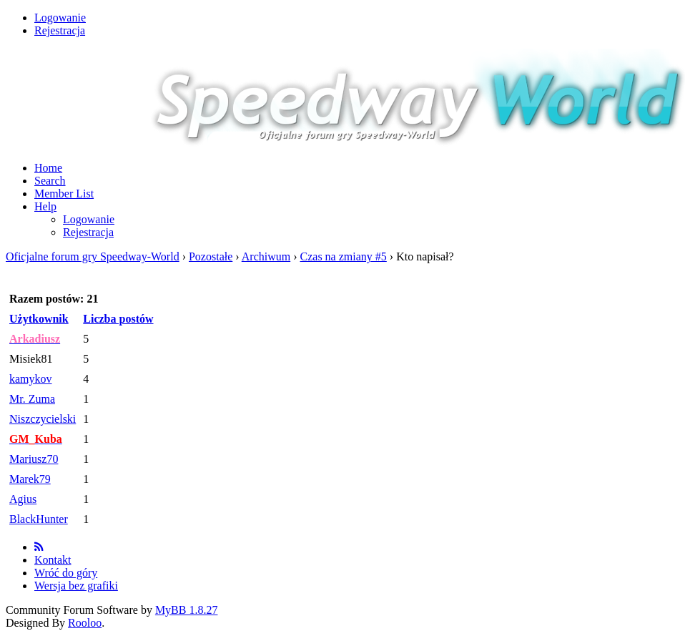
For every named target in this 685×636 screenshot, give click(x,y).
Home (48, 168)
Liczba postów (118, 319)
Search (50, 181)
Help (45, 206)
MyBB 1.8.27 (186, 610)
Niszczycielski (42, 419)
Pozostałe (210, 256)
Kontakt (53, 560)
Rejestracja (59, 30)
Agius (22, 499)
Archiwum (266, 256)
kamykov (30, 379)
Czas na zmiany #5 (343, 256)
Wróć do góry (65, 573)
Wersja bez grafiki (76, 585)
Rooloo (85, 623)
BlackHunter (38, 519)
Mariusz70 (33, 459)
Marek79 (30, 479)
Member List (64, 193)
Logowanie (60, 17)
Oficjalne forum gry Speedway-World (92, 256)
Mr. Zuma (32, 399)
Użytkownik (39, 319)
